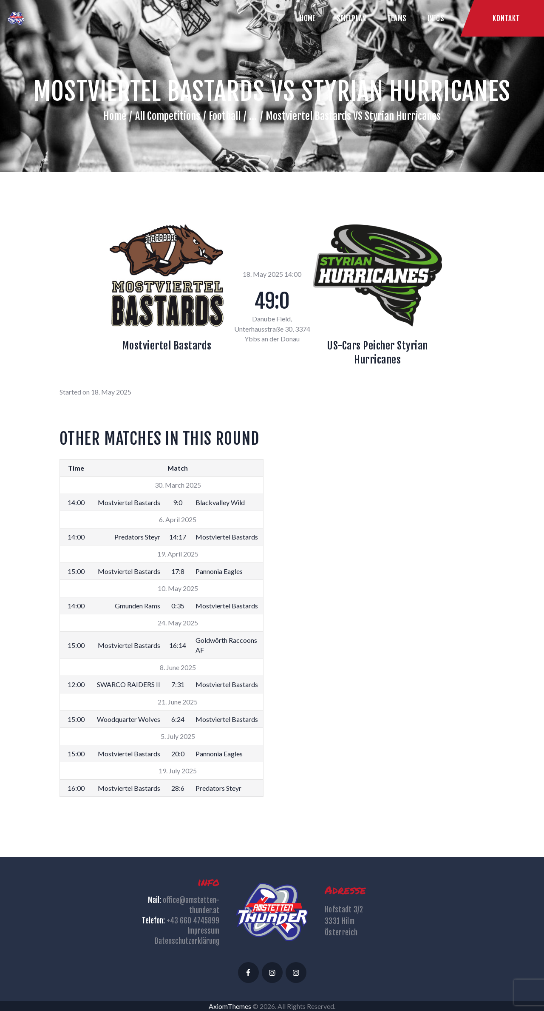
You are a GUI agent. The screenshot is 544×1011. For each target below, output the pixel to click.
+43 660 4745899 (193, 920)
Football (225, 116)
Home (114, 116)
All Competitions (167, 116)
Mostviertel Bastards (167, 345)
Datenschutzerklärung (187, 941)
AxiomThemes (230, 1006)
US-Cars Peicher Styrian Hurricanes (377, 352)
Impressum (203, 930)
